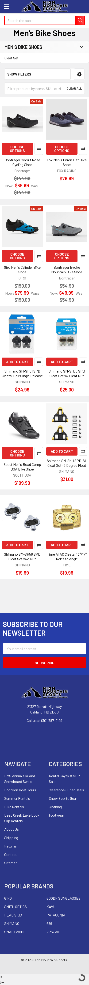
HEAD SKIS (13, 915)
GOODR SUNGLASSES (63, 898)
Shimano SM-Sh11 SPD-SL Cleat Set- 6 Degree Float (67, 462)
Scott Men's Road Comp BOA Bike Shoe (22, 466)
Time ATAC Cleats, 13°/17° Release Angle (67, 556)
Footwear (56, 815)
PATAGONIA (55, 915)
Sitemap (11, 863)
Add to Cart (17, 361)
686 (49, 923)
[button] (79, 74)
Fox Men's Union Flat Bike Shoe (67, 162)
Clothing (55, 806)
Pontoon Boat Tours (20, 790)
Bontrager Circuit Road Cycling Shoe (22, 162)
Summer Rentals (17, 798)
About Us (11, 829)
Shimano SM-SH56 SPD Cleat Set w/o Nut (22, 556)
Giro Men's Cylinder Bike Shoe (22, 269)
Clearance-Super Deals (66, 790)
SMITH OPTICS (15, 906)
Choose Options (17, 149)
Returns (10, 846)
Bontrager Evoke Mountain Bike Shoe (66, 269)
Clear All (74, 88)
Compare (39, 149)
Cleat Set (11, 58)
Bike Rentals (14, 806)
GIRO (8, 898)
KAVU (50, 906)
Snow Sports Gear (63, 798)
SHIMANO (11, 923)
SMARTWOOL (14, 932)
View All (52, 932)
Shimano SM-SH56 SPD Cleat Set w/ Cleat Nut (67, 373)
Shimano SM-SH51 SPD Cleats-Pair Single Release (22, 373)
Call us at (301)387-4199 (44, 720)
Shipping (11, 837)
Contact (10, 854)
